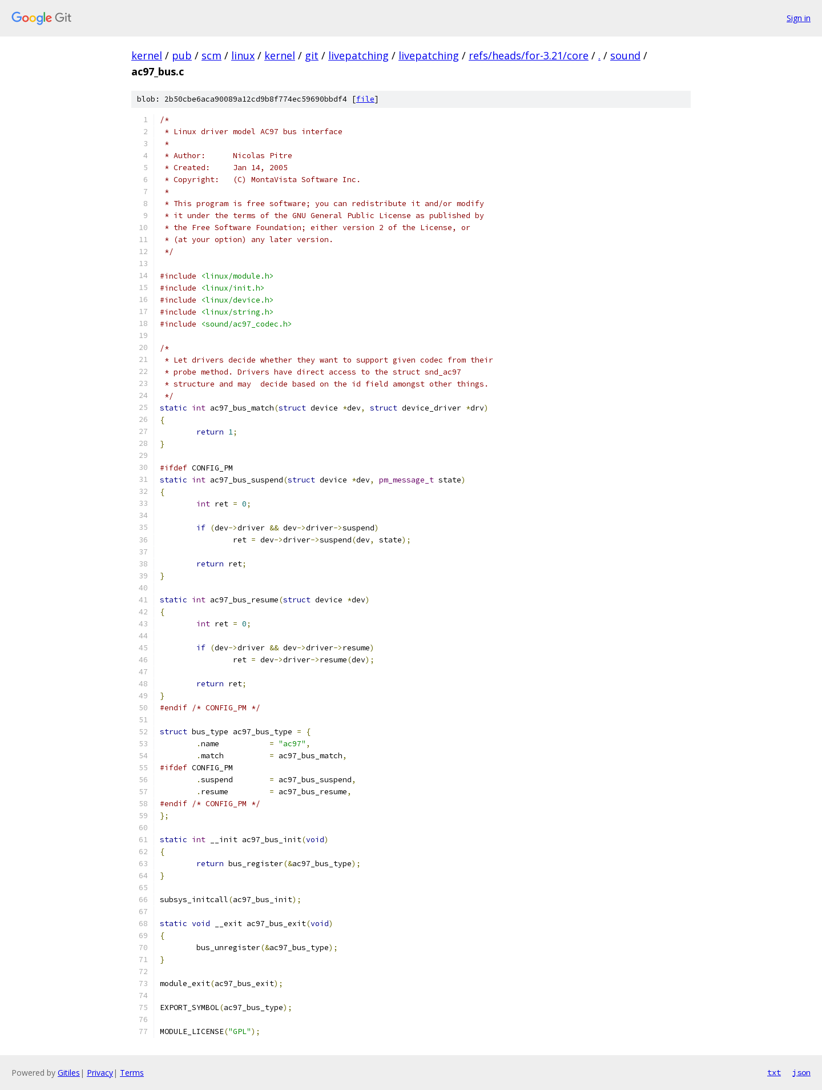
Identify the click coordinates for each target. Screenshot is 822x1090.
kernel (146, 55)
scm (211, 55)
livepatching (358, 55)
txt (774, 1072)
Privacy (100, 1072)
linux (243, 55)
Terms (132, 1072)
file (365, 99)
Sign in (799, 18)
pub (182, 55)
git (312, 55)
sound (625, 55)
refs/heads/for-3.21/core (529, 55)
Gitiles (69, 1072)
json (801, 1072)
